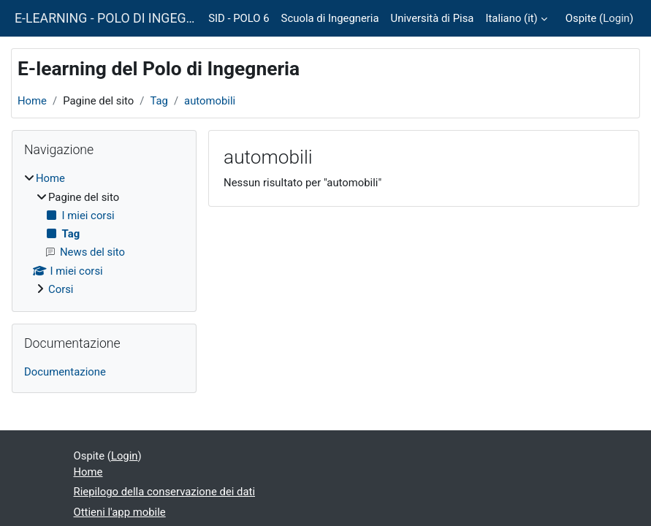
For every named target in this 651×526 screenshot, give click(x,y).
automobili (209, 100)
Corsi (60, 289)
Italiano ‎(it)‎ (511, 18)
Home (32, 100)
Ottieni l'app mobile (120, 512)
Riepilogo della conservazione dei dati (165, 491)
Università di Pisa (432, 18)
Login (616, 18)
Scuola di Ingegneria (330, 18)
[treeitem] (104, 233)
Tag (158, 100)
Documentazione (65, 371)
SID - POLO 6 (238, 18)
